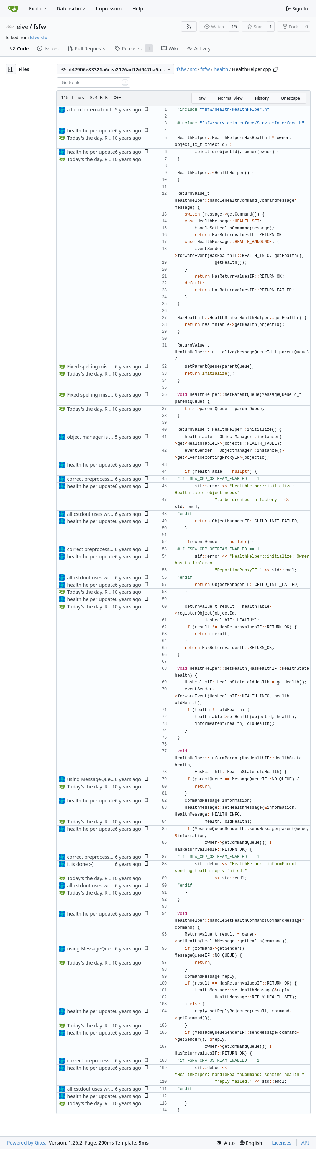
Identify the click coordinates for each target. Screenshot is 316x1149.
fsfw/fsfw (38, 37)
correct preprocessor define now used (110, 479)
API (305, 1142)
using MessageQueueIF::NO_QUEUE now (113, 779)
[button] (145, 109)
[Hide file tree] (11, 69)
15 (234, 26)
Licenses (281, 1142)
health (221, 69)
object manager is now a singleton (106, 436)
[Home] (13, 8)
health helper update (91, 130)
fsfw (39, 26)
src (193, 69)
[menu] (225, 1143)
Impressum (109, 8)
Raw (202, 98)
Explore (37, 8)
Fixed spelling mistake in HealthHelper (110, 366)
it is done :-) (80, 864)
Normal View (230, 98)
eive (22, 26)
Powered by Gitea (27, 1142)
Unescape (290, 98)
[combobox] (93, 82)
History (262, 98)
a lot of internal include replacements (109, 109)
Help (137, 8)
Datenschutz (71, 8)
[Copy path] (275, 69)
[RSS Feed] (189, 26)
